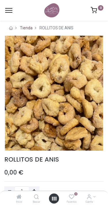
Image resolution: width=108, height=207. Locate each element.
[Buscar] (36, 197)
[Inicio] (19, 197)
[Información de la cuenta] (89, 197)
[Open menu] (54, 198)
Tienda (26, 28)
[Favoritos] (71, 197)
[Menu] (9, 10)
